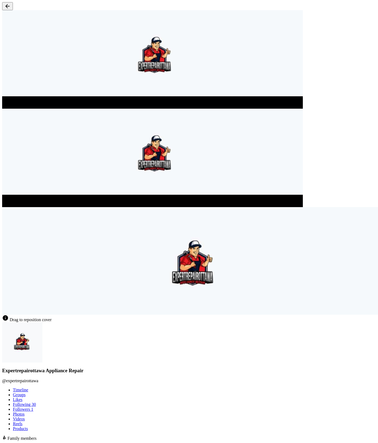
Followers (23, 409)
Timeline (20, 390)
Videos (19, 419)
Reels (18, 423)
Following (24, 404)
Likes (18, 399)
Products (20, 428)
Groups (19, 394)
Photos (19, 414)
